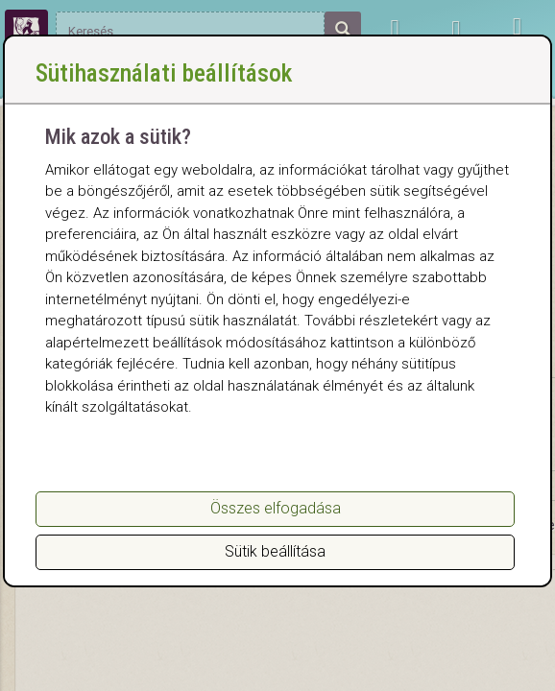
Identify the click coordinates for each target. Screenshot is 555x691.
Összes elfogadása (275, 508)
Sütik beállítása (275, 551)
